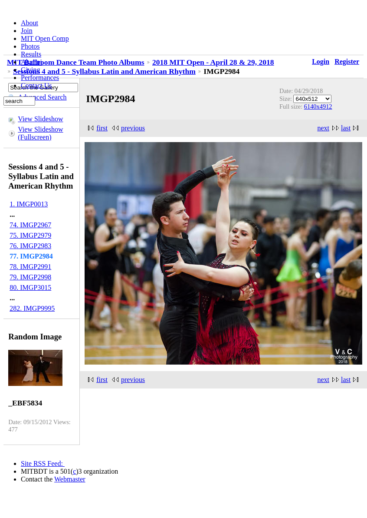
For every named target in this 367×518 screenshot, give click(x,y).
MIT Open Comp (45, 38)
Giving (30, 69)
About (29, 23)
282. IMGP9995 (32, 308)
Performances (40, 77)
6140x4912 (318, 106)
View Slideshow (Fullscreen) (40, 133)
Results (31, 54)
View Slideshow (40, 119)
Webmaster (69, 479)
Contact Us (36, 85)
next (323, 128)
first (102, 128)
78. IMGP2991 (30, 266)
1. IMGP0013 (29, 204)
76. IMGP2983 (30, 245)
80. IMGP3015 (30, 287)
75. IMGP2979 (30, 235)
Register (346, 61)
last (346, 128)
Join (27, 30)
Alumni (31, 62)
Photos (30, 46)
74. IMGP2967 (30, 225)
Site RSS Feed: (43, 463)
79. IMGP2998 (30, 277)
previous (133, 128)
